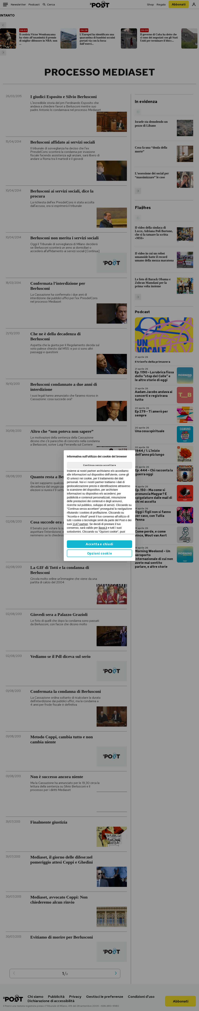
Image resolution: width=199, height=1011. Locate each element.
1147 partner (80, 524)
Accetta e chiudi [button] (99, 544)
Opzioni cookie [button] (99, 553)
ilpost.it (103, 527)
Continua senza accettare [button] (99, 465)
